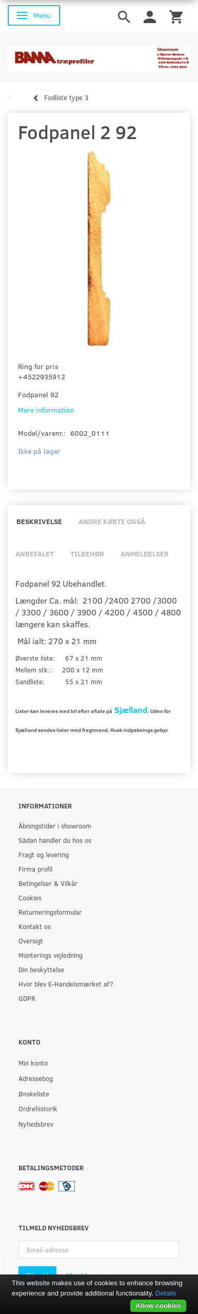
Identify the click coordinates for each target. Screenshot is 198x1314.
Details (165, 1293)
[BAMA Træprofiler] (99, 56)
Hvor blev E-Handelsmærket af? (65, 983)
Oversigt (30, 940)
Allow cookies (158, 1305)
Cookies (30, 897)
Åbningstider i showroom (54, 825)
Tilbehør (87, 553)
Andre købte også (111, 521)
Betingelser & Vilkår (47, 883)
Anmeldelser (145, 553)
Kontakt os (34, 926)
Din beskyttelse (41, 969)
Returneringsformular (50, 911)
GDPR (26, 998)
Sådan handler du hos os (54, 840)
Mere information (46, 410)
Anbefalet (34, 553)
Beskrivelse (39, 521)
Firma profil (35, 868)
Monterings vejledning (50, 955)
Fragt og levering (43, 854)
